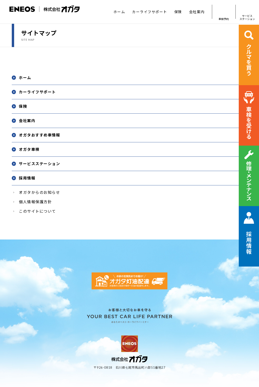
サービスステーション (247, 11)
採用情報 (27, 178)
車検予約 (223, 11)
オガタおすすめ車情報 (39, 135)
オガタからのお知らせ (39, 192)
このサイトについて (37, 211)
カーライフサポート (149, 12)
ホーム (119, 12)
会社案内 (197, 12)
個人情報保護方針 (35, 201)
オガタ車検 (29, 149)
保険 (178, 12)
